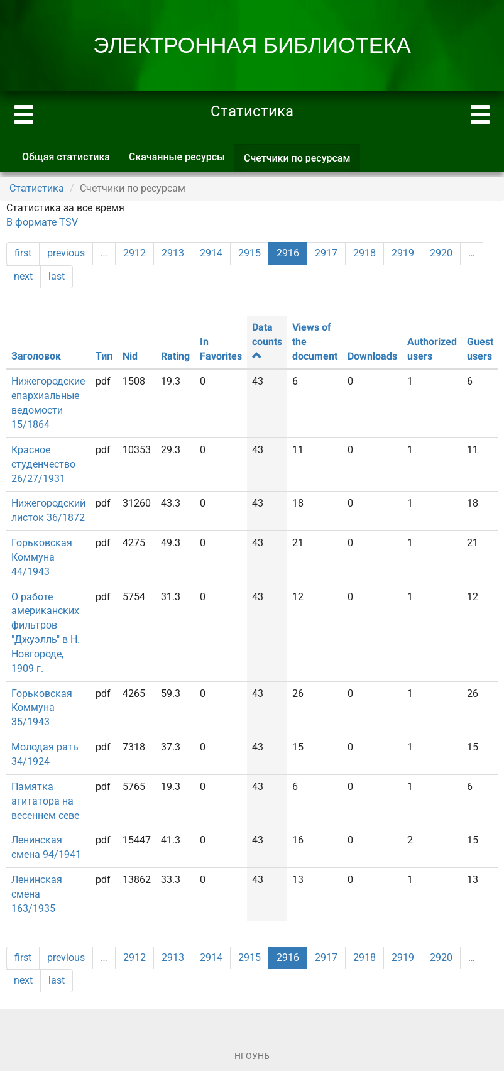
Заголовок (36, 356)
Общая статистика (66, 157)
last (56, 276)
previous (66, 253)
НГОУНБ (252, 1056)
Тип (104, 356)
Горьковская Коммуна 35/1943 (41, 708)
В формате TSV (42, 222)
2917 (326, 253)
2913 (173, 253)
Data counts (267, 341)
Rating (175, 356)
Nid (130, 356)
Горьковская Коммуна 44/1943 (41, 557)
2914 (211, 253)
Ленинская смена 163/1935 (36, 894)
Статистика (36, 188)
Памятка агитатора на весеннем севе (45, 801)
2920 (441, 253)
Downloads (372, 356)
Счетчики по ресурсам (302, 161)
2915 (249, 253)
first (22, 253)
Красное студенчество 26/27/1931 (43, 464)
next (23, 276)
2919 (403, 253)
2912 (134, 253)
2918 (364, 253)
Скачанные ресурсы (177, 157)
